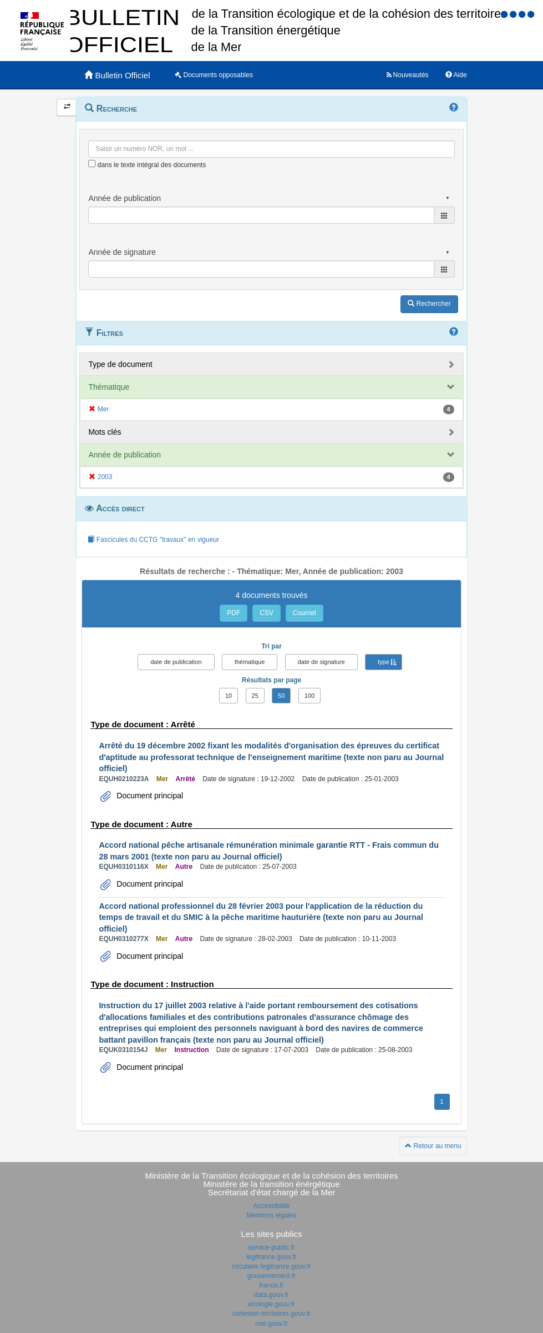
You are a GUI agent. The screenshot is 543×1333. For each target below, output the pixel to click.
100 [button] (309, 695)
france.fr (271, 1285)
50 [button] (281, 695)
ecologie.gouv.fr (271, 1304)
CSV (266, 613)
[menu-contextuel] (91, 163)
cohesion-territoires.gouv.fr (271, 1313)
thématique (250, 661)
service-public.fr (271, 1247)
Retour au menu (433, 1146)
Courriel (304, 613)
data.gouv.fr (271, 1295)
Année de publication (124, 454)
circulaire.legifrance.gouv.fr (271, 1266)
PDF (233, 613)
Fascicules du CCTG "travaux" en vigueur (153, 540)
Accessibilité (271, 1206)
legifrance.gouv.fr (271, 1257)
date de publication (175, 661)
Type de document (120, 364)
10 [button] (228, 695)
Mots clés (104, 431)
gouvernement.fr (271, 1276)
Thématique (108, 387)
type (383, 661)
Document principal (148, 795)
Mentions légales (271, 1215)
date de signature (321, 661)
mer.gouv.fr (271, 1323)
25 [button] (255, 695)
